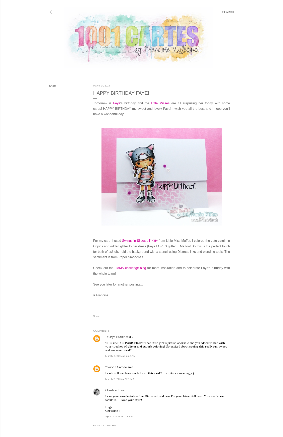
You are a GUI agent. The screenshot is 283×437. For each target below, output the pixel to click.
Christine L (112, 390)
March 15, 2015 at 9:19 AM (119, 378)
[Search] (228, 12)
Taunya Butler (115, 337)
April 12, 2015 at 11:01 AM (119, 416)
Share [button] (53, 85)
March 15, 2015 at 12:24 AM (120, 355)
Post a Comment (104, 425)
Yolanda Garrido (116, 367)
